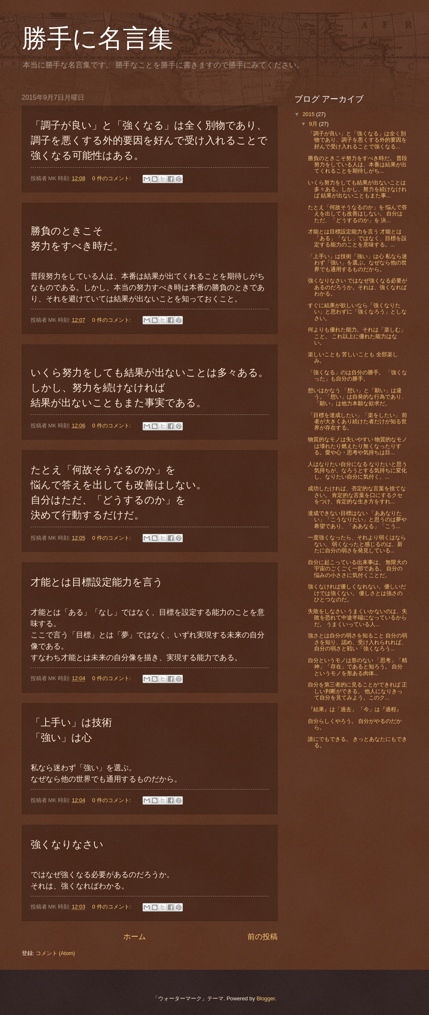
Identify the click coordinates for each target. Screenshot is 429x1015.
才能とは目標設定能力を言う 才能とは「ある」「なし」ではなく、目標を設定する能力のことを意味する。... (357, 238)
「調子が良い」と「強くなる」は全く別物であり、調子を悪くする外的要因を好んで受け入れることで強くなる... (357, 140)
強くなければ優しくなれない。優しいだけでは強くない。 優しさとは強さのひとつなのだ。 (357, 593)
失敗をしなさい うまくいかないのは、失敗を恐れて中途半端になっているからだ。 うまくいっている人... (358, 617)
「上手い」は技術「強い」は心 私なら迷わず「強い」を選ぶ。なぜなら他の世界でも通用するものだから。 (358, 262)
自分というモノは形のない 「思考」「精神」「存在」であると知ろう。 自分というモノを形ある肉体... (358, 666)
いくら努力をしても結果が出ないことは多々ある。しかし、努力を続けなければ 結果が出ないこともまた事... (357, 189)
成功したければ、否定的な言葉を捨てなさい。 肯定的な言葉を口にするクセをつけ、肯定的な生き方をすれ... (357, 495)
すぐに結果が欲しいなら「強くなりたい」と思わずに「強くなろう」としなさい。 (357, 311)
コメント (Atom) (55, 953)
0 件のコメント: (112, 178)
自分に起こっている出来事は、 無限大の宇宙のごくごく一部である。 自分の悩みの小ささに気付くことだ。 (358, 568)
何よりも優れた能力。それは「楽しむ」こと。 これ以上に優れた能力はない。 (357, 336)
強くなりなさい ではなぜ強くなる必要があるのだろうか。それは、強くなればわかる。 (358, 287)
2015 (309, 114)
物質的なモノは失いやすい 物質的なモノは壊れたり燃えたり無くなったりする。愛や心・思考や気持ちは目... (358, 446)
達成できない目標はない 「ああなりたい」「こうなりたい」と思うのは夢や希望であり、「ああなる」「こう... (357, 519)
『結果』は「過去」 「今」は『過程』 (355, 709)
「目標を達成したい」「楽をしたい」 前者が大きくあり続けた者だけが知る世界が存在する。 (358, 421)
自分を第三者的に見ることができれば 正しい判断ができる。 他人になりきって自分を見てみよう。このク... (358, 691)
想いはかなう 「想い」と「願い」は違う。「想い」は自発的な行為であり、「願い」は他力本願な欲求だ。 (357, 397)
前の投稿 (262, 936)
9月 (314, 124)
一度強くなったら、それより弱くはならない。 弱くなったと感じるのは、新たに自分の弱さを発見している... (357, 544)
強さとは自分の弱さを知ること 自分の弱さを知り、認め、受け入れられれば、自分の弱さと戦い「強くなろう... (358, 642)
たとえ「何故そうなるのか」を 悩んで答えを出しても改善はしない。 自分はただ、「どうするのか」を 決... (358, 213)
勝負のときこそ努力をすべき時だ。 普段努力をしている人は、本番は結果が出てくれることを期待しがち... (358, 164)
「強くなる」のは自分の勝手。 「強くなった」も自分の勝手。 (358, 375)
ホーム (134, 936)
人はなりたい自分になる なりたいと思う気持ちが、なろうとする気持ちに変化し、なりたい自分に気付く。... (358, 470)
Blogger (266, 998)
